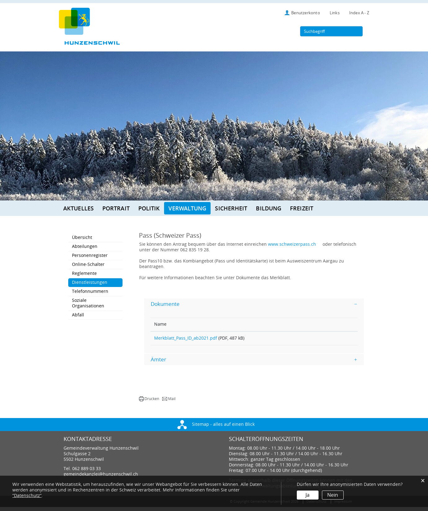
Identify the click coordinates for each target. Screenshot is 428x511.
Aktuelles (78, 208)
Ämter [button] (158, 363)
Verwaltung (187, 208)
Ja (307, 495)
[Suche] (357, 31)
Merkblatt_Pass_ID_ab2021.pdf (185, 338)
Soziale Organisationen (88, 303)
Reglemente (84, 273)
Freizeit (301, 208)
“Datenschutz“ (27, 495)
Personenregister (90, 255)
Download (331, 340)
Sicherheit (231, 208)
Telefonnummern (90, 291)
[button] (149, 402)
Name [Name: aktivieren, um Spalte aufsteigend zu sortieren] (160, 324)
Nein (332, 495)
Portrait (116, 208)
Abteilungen (84, 246)
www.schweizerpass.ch (295, 244)
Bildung (268, 208)
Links (335, 13)
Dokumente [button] (165, 304)
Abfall (78, 315)
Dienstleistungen (97, 282)
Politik (149, 208)
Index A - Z (359, 13)
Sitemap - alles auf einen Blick (216, 428)
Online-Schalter (88, 264)
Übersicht (82, 237)
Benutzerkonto (305, 13)
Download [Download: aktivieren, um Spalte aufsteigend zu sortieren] (318, 324)
